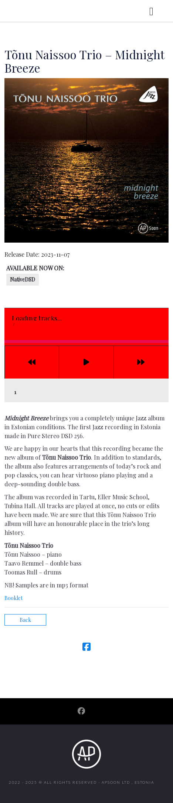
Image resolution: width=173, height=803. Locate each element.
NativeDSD (22, 279)
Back (25, 619)
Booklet (13, 598)
